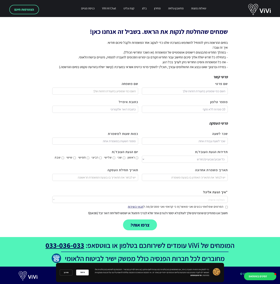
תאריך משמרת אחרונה (211, 170)
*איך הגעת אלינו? (215, 192)
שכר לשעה (220, 134)
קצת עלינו (129, 8)
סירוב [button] (66, 272)
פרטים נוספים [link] (196, 275)
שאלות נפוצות (198, 8)
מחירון (157, 8)
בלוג (144, 8)
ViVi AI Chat (109, 8)
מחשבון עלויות (176, 8)
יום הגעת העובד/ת (125, 152)
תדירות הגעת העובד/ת (211, 152)
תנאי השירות (135, 207)
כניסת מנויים (88, 8)
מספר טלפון (219, 102)
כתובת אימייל (128, 102)
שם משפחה (130, 84)
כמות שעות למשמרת (123, 134)
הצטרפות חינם (24, 9)
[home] (264, 9)
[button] (260, 276)
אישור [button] (82, 272)
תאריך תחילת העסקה (123, 170)
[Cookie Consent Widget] (140, 272)
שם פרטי (221, 84)
